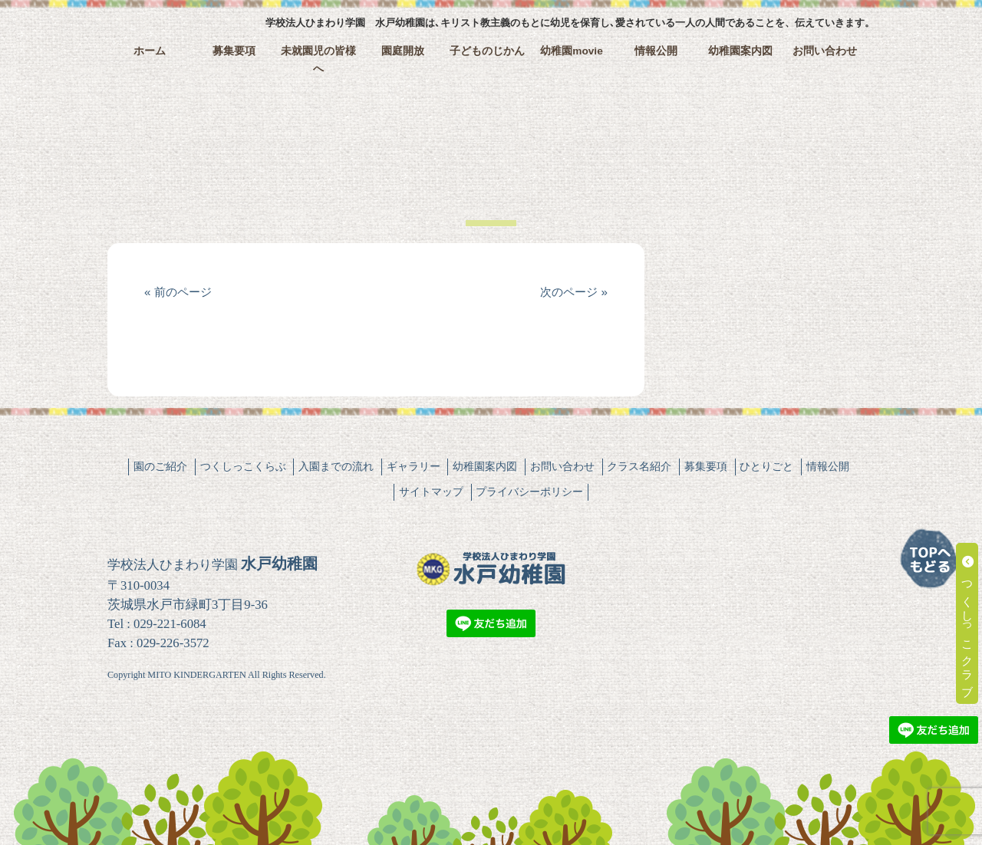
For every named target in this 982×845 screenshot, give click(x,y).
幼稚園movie (571, 51)
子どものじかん (487, 51)
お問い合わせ (825, 51)
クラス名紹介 (639, 466)
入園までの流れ (336, 466)
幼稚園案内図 (740, 51)
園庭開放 (402, 51)
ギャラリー (413, 466)
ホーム (149, 51)
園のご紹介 (160, 466)
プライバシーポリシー (529, 491)
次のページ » (574, 291)
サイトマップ (431, 491)
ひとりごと (766, 466)
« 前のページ (178, 291)
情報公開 (655, 51)
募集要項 (234, 51)
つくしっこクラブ (967, 623)
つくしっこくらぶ (243, 466)
